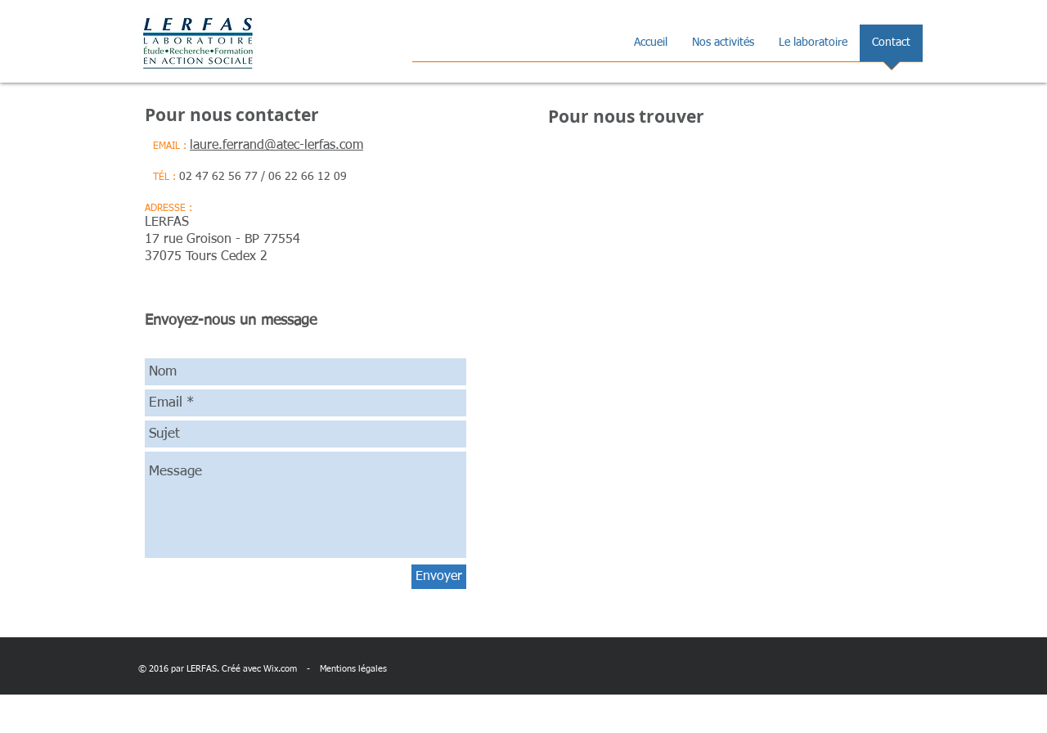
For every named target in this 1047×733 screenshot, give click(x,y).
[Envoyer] (438, 576)
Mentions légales (353, 668)
